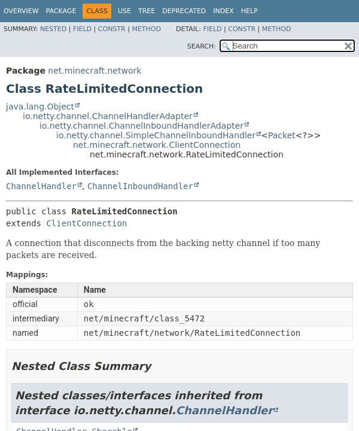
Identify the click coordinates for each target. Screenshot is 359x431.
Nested (53, 29)
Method (146, 29)
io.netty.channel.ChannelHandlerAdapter (108, 116)
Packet (282, 135)
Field (82, 29)
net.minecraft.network (94, 70)
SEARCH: (201, 46)
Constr (112, 29)
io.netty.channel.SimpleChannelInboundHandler (155, 135)
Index (223, 11)
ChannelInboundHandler (140, 186)
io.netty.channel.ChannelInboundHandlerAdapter (141, 125)
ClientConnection (86, 223)
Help (249, 11)
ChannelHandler (41, 186)
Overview (21, 11)
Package (61, 11)
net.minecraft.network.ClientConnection (157, 145)
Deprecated (184, 11)
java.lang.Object (40, 106)
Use (124, 11)
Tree (146, 11)
